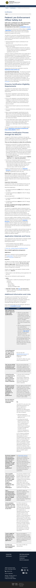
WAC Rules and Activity (24, 554)
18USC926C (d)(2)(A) (22, 455)
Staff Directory (9, 556)
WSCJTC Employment (24, 559)
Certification (13, 8)
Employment (22, 558)
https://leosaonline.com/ (22, 354)
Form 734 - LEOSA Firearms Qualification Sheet (17, 248)
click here (7, 81)
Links (6, 14)
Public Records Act (23, 556)
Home (7, 8)
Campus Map (8, 554)
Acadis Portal (10, 255)
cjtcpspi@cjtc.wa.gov (25, 26)
